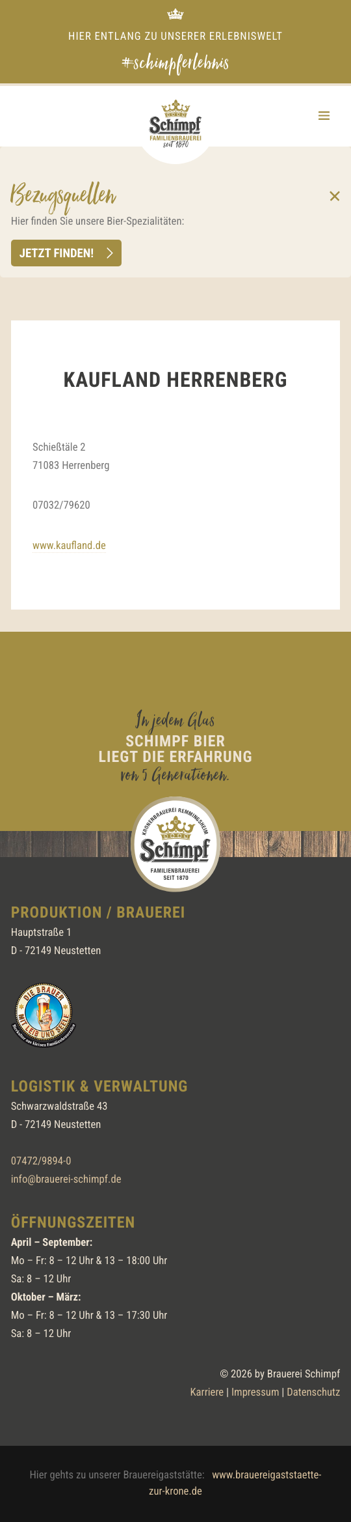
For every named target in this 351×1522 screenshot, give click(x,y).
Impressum (255, 1393)
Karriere (207, 1393)
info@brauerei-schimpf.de (66, 1180)
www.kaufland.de (69, 546)
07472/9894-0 (41, 1161)
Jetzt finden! (57, 253)
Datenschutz (313, 1393)
